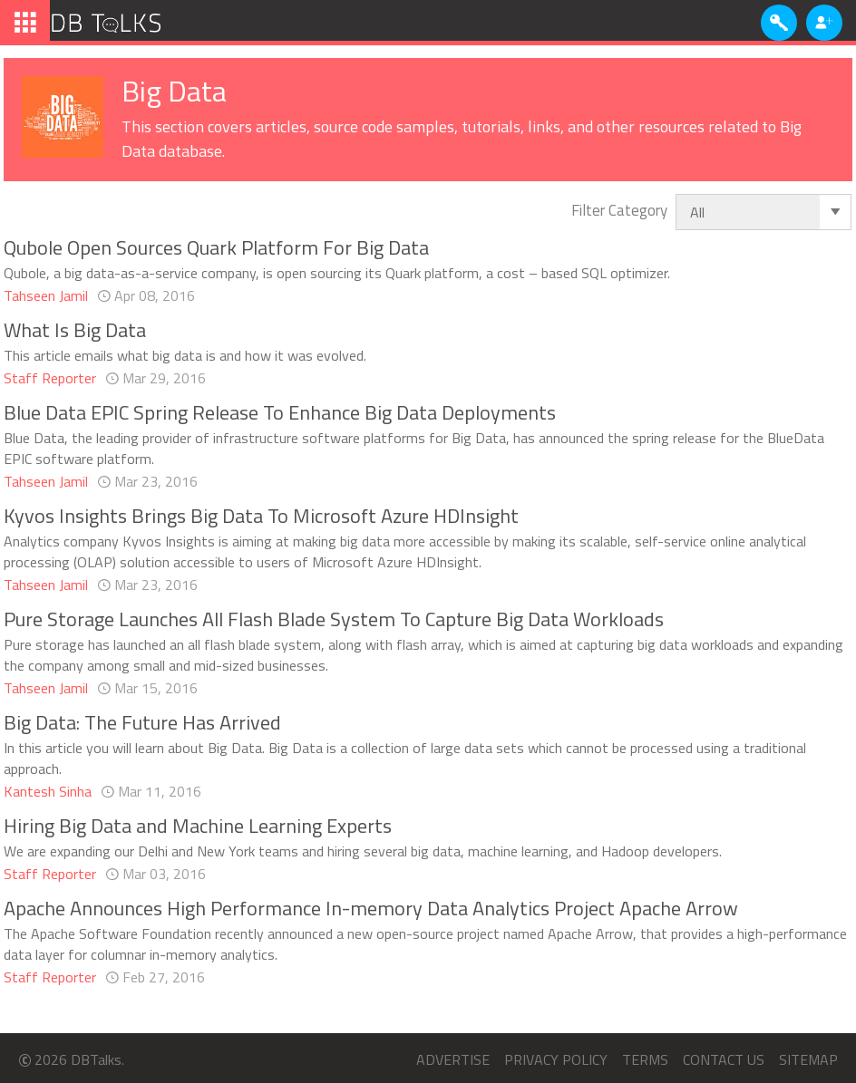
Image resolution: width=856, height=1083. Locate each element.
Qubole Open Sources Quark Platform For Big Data (216, 247)
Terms (645, 1059)
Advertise (453, 1059)
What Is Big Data (75, 329)
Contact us (723, 1059)
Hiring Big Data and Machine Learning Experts (198, 825)
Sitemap (808, 1059)
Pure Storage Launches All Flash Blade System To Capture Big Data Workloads (334, 619)
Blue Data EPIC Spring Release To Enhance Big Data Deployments (280, 412)
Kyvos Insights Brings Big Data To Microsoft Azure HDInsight (261, 515)
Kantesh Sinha (48, 791)
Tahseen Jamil (46, 295)
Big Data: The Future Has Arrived (142, 722)
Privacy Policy (556, 1059)
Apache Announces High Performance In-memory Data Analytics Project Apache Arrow (371, 908)
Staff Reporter (50, 378)
